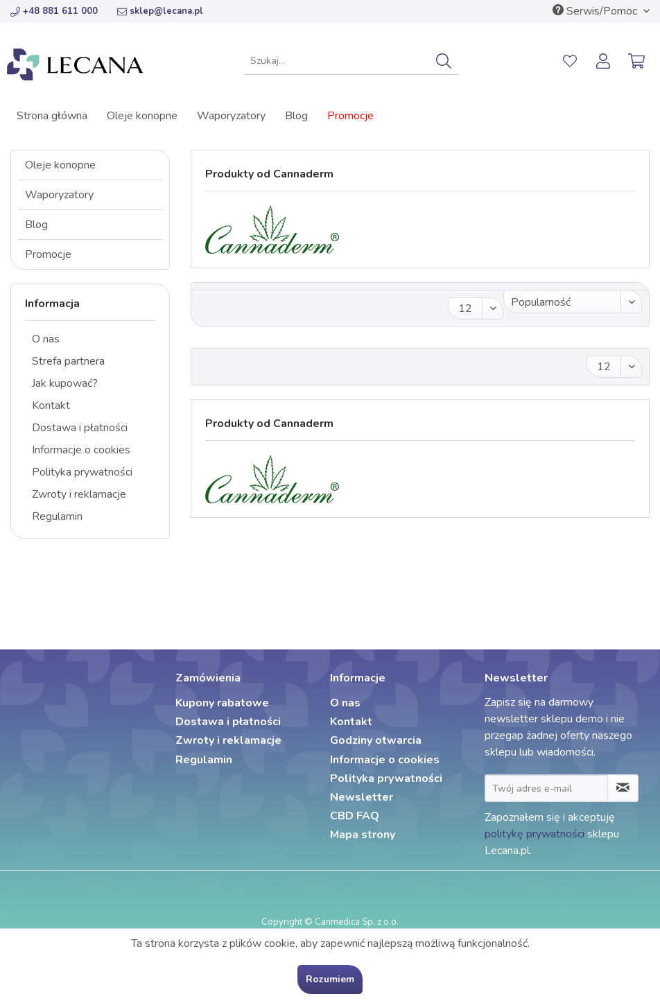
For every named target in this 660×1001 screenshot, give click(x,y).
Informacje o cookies (81, 450)
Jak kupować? (65, 383)
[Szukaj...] (351, 61)
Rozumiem (330, 979)
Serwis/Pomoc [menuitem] (596, 11)
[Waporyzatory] (231, 116)
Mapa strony (362, 834)
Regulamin (57, 516)
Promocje (48, 254)
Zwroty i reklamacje (79, 494)
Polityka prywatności (82, 472)
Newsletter (361, 797)
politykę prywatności (534, 834)
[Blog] (296, 116)
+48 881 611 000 (54, 11)
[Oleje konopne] (142, 116)
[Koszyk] (638, 61)
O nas (46, 339)
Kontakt (51, 405)
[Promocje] (350, 116)
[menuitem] (351, 61)
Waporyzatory (59, 194)
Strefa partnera (68, 361)
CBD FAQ (354, 816)
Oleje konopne (60, 165)
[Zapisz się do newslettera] (623, 788)
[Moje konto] (604, 61)
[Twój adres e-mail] (546, 788)
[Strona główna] (52, 116)
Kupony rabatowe (222, 703)
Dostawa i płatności (80, 427)
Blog (36, 224)
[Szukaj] (443, 61)
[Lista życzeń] (570, 61)
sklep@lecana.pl (160, 11)
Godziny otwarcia (376, 740)
